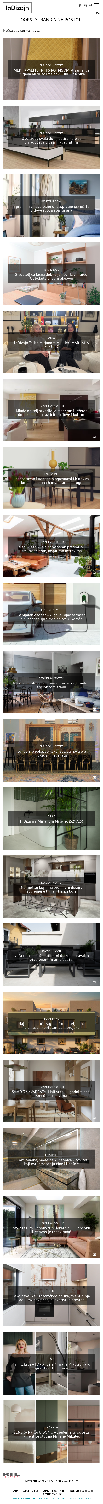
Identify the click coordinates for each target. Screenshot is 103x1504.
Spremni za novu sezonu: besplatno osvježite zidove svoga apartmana (51, 208)
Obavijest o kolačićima (52, 1498)
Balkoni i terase (52, 950)
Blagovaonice (51, 474)
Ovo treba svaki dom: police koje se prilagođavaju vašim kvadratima (51, 140)
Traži (97, 12)
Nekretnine (51, 1018)
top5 (51, 1359)
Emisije (51, 337)
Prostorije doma (51, 201)
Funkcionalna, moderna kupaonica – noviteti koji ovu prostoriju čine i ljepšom (51, 1161)
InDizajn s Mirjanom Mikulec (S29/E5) (51, 821)
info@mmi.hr (57, 1490)
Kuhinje (51, 1291)
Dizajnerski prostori (51, 405)
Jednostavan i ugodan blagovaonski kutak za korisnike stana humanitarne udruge (51, 480)
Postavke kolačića (80, 1498)
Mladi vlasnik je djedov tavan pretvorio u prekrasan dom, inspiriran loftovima (51, 548)
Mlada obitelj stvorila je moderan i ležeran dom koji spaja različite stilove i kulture (51, 412)
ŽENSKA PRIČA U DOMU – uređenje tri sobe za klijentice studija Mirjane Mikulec (52, 1434)
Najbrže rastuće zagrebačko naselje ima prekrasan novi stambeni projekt (51, 1025)
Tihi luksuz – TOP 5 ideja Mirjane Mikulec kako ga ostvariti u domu (51, 1366)
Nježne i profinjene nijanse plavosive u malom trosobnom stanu (51, 685)
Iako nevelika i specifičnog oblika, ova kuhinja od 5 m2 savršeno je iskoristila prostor (51, 1298)
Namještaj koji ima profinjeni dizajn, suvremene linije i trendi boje (51, 889)
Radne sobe (51, 269)
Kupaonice (51, 1155)
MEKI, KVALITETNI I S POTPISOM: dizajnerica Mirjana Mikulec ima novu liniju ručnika (51, 72)
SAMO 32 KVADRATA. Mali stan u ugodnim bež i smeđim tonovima (51, 1093)
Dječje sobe (52, 1427)
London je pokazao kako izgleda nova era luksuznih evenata (51, 753)
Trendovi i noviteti (51, 65)
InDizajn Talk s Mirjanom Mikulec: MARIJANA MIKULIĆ (51, 344)
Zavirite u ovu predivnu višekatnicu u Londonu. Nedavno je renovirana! (51, 1229)
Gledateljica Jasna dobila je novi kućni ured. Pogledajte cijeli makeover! (51, 276)
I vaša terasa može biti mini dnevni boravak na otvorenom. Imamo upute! (52, 957)
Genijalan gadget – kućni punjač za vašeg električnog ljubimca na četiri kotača (51, 617)
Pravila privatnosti (23, 1498)
